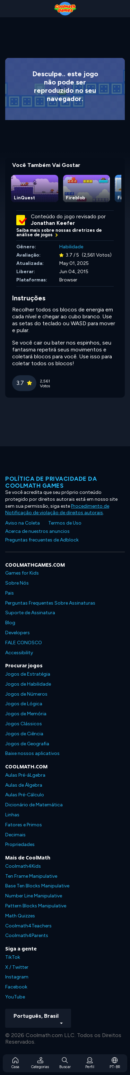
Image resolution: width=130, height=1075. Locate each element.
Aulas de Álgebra (23, 785)
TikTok (12, 957)
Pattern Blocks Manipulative (35, 906)
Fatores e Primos (23, 825)
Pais (9, 593)
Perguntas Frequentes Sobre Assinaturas (50, 603)
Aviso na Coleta (22, 523)
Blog (10, 623)
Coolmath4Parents (26, 935)
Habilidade (71, 247)
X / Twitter (16, 967)
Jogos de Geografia (27, 744)
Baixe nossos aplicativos (32, 753)
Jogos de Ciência (24, 734)
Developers (17, 633)
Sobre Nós (17, 583)
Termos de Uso (64, 523)
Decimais (15, 835)
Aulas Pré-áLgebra (25, 775)
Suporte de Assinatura (30, 613)
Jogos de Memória (25, 714)
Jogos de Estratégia (27, 674)
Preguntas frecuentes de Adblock (42, 540)
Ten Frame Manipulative (31, 876)
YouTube (15, 997)
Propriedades (20, 844)
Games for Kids (22, 573)
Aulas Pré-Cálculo (24, 795)
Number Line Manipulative (33, 896)
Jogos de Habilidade (28, 684)
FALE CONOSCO (23, 643)
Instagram (16, 977)
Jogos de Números (26, 694)
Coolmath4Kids (23, 866)
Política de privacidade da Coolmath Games (51, 482)
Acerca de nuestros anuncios (37, 531)
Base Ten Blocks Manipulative (37, 886)
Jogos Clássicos (23, 724)
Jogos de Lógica (23, 704)
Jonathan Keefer (53, 223)
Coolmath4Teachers (28, 926)
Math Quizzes (20, 916)
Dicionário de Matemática (34, 805)
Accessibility (19, 653)
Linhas (12, 815)
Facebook (16, 987)
